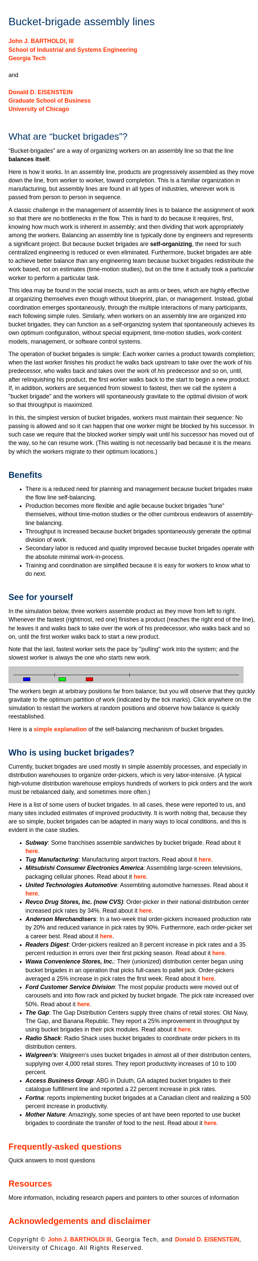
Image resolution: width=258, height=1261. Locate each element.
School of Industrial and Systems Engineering (72, 49)
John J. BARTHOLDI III (79, 1239)
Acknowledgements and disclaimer (79, 1221)
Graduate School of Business (49, 100)
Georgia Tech (27, 58)
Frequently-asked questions (65, 1146)
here (32, 851)
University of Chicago (38, 109)
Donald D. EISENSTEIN (40, 92)
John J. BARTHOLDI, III (41, 41)
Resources (30, 1183)
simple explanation (60, 729)
